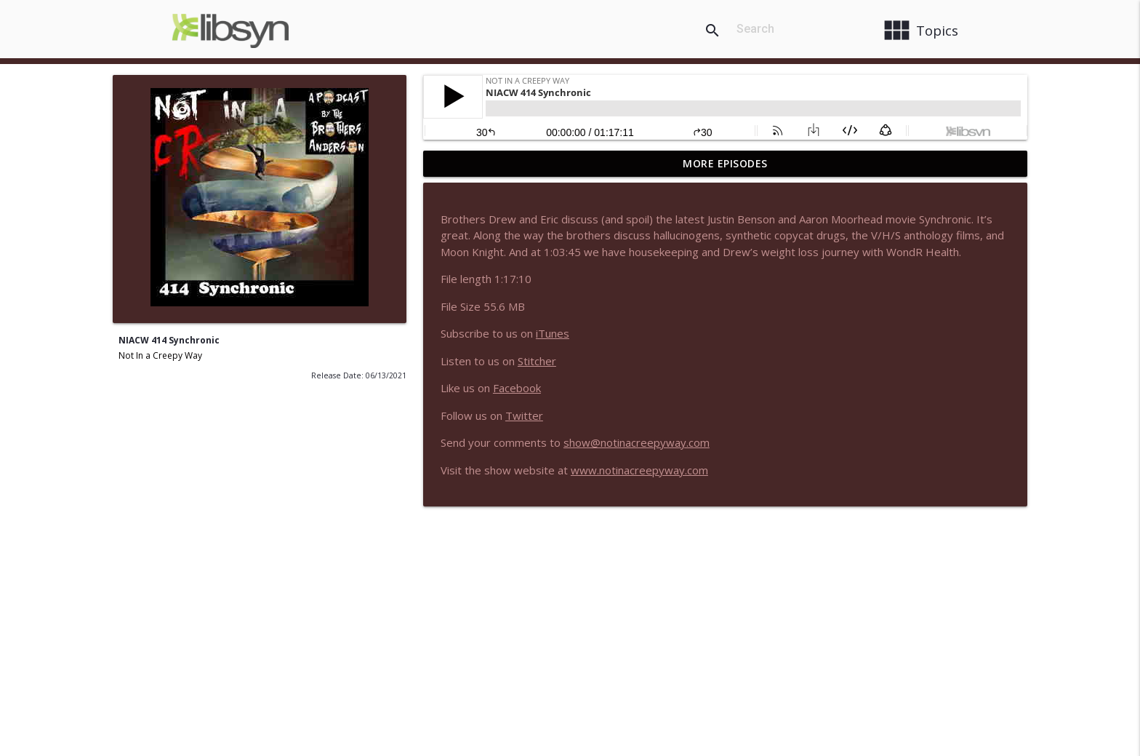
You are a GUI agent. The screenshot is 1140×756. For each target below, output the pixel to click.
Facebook (517, 388)
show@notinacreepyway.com (636, 442)
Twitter (524, 415)
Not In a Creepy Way (160, 355)
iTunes (552, 333)
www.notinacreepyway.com (639, 470)
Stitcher (537, 361)
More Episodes (725, 163)
